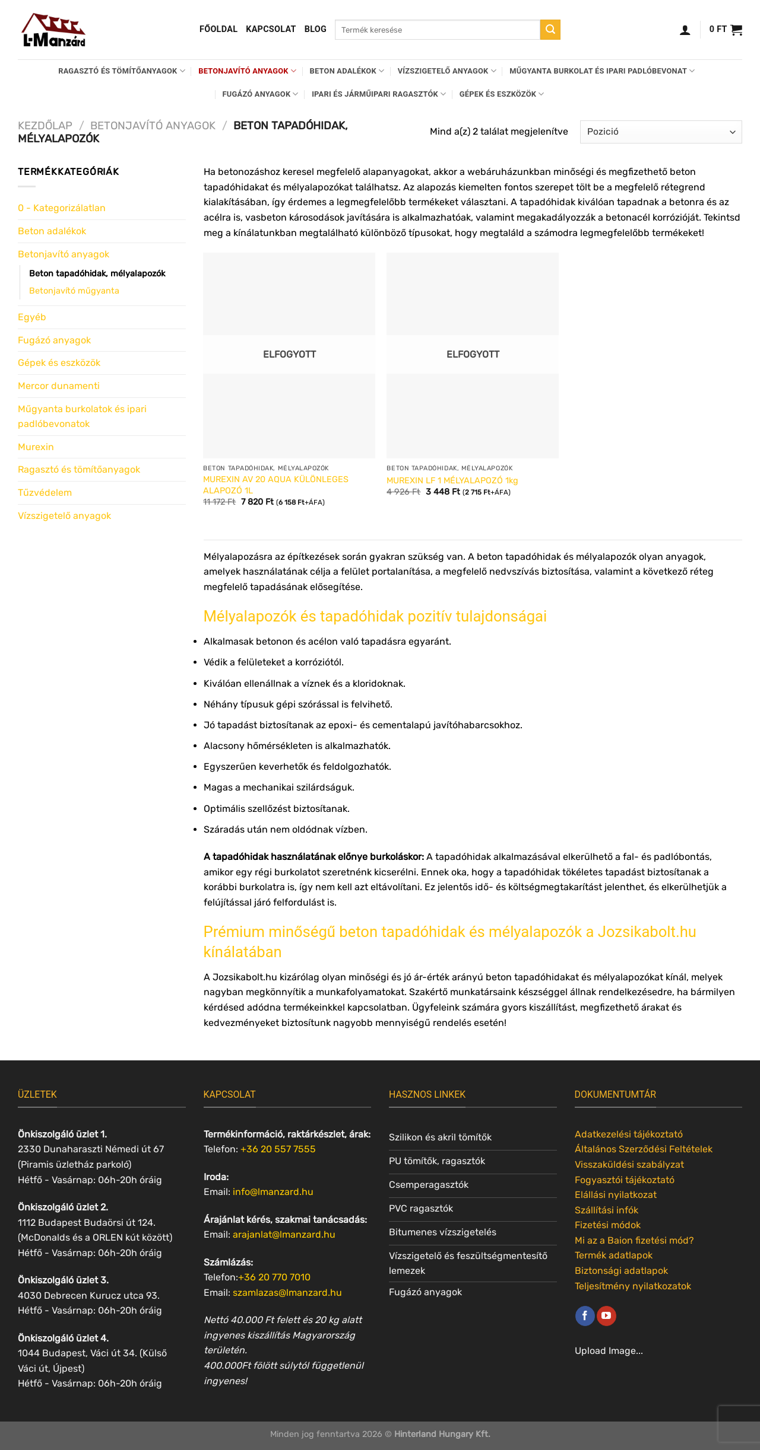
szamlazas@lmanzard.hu (287, 1292)
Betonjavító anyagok (247, 71)
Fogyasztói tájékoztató (624, 1180)
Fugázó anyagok (261, 94)
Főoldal (219, 29)
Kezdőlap (45, 125)
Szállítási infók (606, 1210)
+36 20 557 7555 (278, 1149)
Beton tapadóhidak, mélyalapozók (97, 274)
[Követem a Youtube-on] (606, 1316)
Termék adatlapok (614, 1255)
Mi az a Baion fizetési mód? (634, 1240)
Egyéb (32, 317)
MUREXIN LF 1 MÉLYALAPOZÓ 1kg (452, 481)
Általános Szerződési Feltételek (643, 1149)
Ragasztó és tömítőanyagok (121, 71)
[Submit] (550, 30)
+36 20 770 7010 (274, 1277)
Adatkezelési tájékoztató (629, 1134)
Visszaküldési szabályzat (629, 1164)
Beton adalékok (347, 71)
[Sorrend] (661, 132)
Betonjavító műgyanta (74, 291)
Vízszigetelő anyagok (447, 71)
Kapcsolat (271, 29)
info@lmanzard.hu (273, 1191)
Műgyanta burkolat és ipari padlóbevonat (602, 71)
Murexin (36, 446)
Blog (316, 29)
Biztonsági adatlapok (621, 1270)
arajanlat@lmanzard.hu (284, 1234)
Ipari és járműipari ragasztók (379, 94)
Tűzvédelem (45, 492)
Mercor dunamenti (59, 385)
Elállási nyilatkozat (616, 1194)
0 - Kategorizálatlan (62, 207)
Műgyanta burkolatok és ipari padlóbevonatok (82, 416)
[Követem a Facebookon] (585, 1316)
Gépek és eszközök (502, 94)
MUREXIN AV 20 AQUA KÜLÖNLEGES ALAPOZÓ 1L (276, 485)
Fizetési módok (608, 1225)
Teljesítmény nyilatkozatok (633, 1286)
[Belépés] (685, 30)
